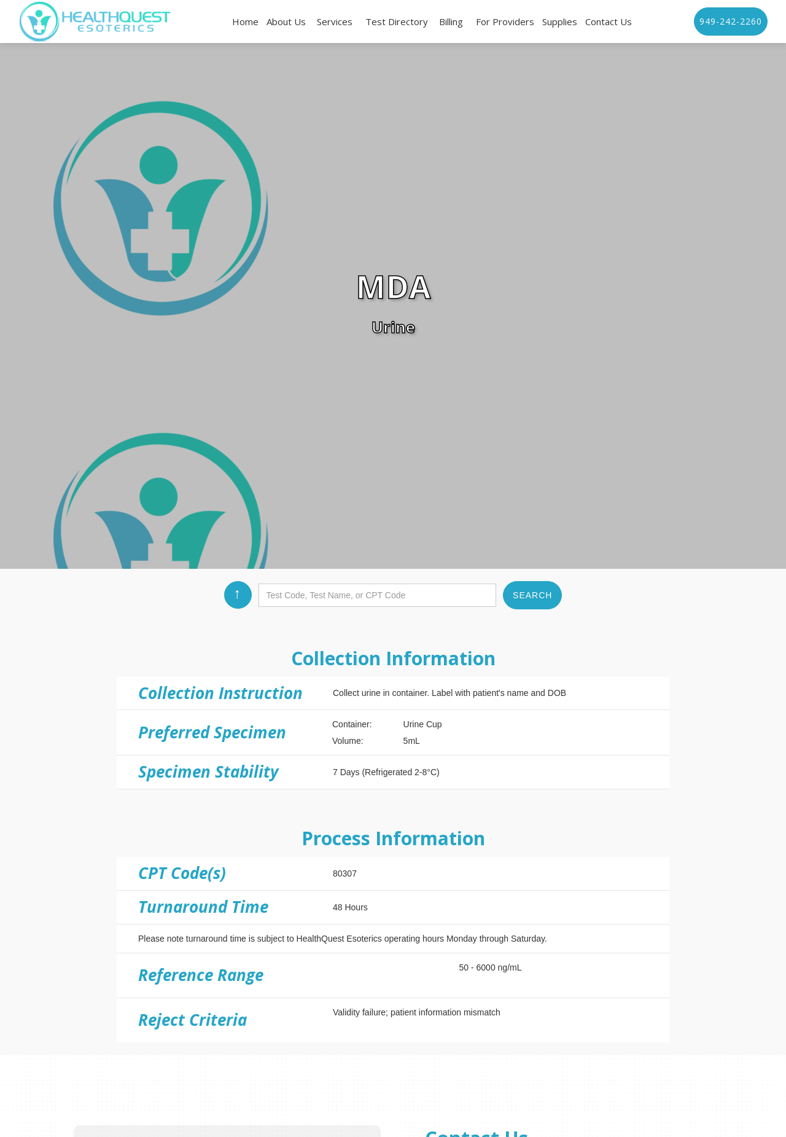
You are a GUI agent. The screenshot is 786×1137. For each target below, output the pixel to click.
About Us (286, 21)
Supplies (559, 21)
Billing (451, 21)
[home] (95, 21)
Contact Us (608, 21)
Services (334, 21)
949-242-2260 (730, 21)
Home (245, 21)
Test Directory (396, 21)
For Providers (505, 21)
